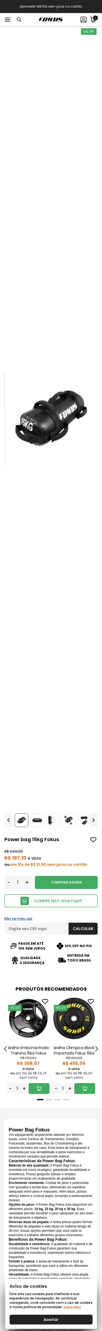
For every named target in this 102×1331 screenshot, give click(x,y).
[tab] (40, 1099)
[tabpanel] (28, 1045)
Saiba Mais (72, 1307)
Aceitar (51, 1319)
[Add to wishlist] (93, 839)
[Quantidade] (17, 882)
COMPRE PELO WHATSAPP (51, 901)
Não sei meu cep (18, 918)
